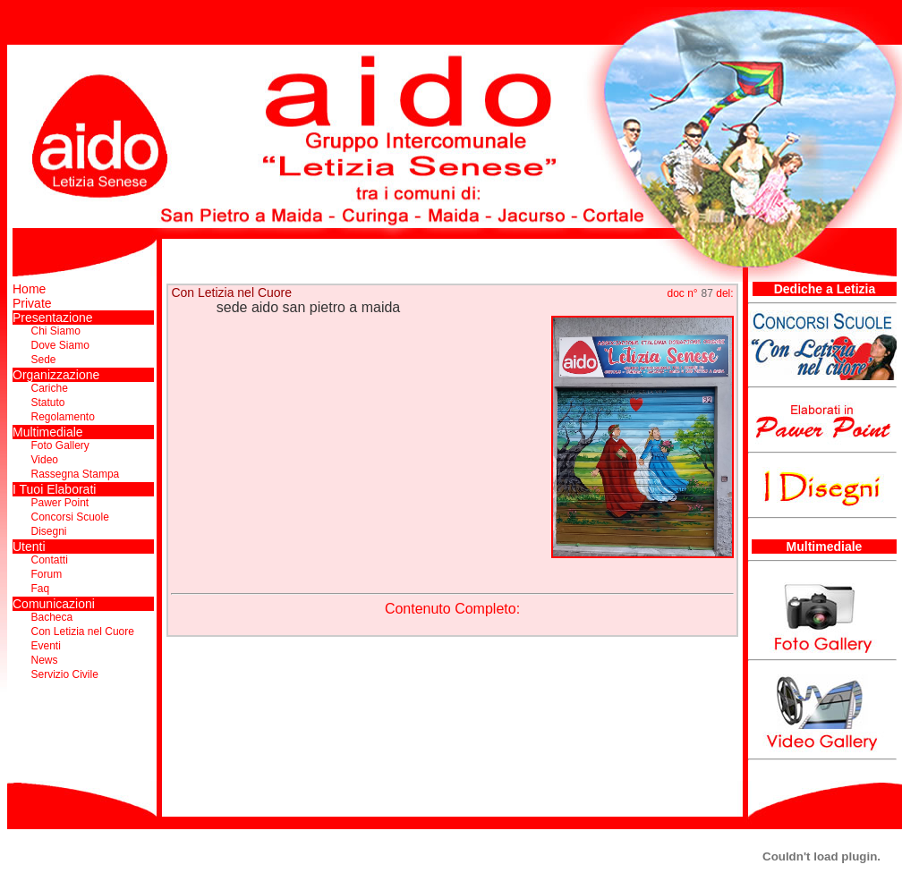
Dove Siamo (60, 345)
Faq (40, 588)
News (44, 660)
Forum (47, 574)
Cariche (49, 388)
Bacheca (52, 617)
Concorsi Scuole (70, 517)
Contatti (49, 560)
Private (32, 303)
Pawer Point (60, 502)
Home (29, 289)
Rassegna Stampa (75, 474)
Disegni (49, 531)
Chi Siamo (56, 331)
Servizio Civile (64, 674)
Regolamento (63, 417)
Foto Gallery (60, 445)
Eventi (46, 646)
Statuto (48, 402)
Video (44, 459)
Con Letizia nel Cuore (82, 631)
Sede (43, 359)
